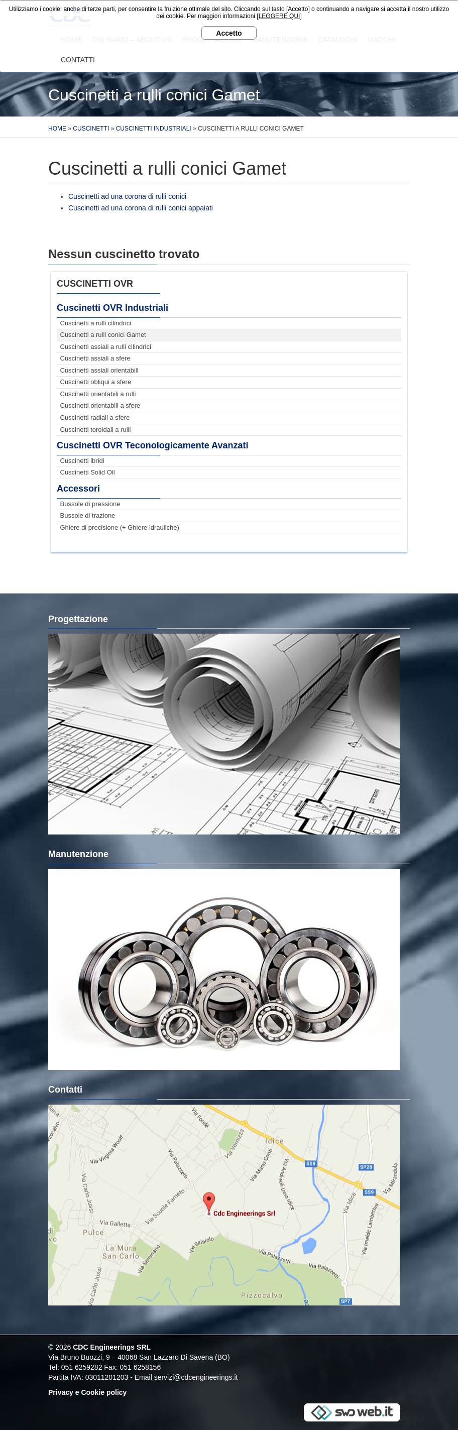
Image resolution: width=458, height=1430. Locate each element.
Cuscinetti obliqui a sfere (96, 382)
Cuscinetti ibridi (82, 460)
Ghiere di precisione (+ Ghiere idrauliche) (119, 527)
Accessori (78, 489)
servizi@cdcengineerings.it (196, 1377)
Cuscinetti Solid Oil (87, 472)
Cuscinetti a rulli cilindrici (96, 323)
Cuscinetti (91, 128)
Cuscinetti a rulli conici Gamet (103, 334)
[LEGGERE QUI (278, 16)
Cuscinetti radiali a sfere (95, 417)
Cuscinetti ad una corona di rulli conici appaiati (140, 208)
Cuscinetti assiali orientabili (99, 370)
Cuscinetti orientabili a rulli (98, 394)
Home (57, 128)
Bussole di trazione (88, 515)
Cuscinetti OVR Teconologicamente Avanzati (152, 445)
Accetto (229, 33)
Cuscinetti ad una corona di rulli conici (127, 196)
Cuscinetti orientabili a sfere (100, 405)
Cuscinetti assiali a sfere (95, 358)
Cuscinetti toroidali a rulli (95, 429)
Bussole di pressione (90, 504)
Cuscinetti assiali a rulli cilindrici (105, 346)
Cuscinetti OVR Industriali (112, 308)
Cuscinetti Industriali (153, 128)
